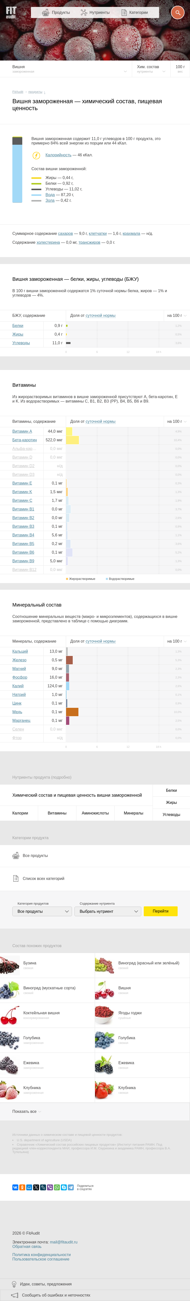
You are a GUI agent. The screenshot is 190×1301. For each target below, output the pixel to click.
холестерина (48, 242)
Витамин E (22, 483)
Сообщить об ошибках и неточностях (56, 1295)
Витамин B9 (23, 561)
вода (50, 195)
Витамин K (22, 492)
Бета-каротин (24, 440)
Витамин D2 (23, 466)
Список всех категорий (38, 878)
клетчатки (98, 233)
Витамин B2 (23, 518)
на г (175, 315)
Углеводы (21, 343)
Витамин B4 (23, 535)
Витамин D (22, 457)
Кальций (20, 651)
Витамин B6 (23, 552)
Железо (19, 660)
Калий (18, 686)
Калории (20, 813)
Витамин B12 (24, 570)
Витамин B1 (23, 509)
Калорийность (58, 155)
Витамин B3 (23, 526)
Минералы (133, 813)
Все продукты (30, 855)
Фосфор (19, 677)
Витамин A (22, 431)
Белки (17, 326)
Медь (17, 712)
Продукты (61, 12)
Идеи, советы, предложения (46, 1284)
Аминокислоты (95, 813)
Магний (19, 669)
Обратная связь (27, 1246)
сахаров (65, 233)
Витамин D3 (23, 474)
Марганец (21, 720)
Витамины (57, 813)
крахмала (131, 233)
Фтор (17, 738)
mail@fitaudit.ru (63, 1242)
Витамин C (22, 500)
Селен (18, 729)
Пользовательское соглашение (40, 1259)
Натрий (19, 694)
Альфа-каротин (26, 449)
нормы (100, 315)
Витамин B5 (23, 544)
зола (50, 200)
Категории (138, 12)
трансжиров (89, 242)
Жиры (17, 334)
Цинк (17, 703)
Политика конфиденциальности (41, 1255)
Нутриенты (100, 12)
